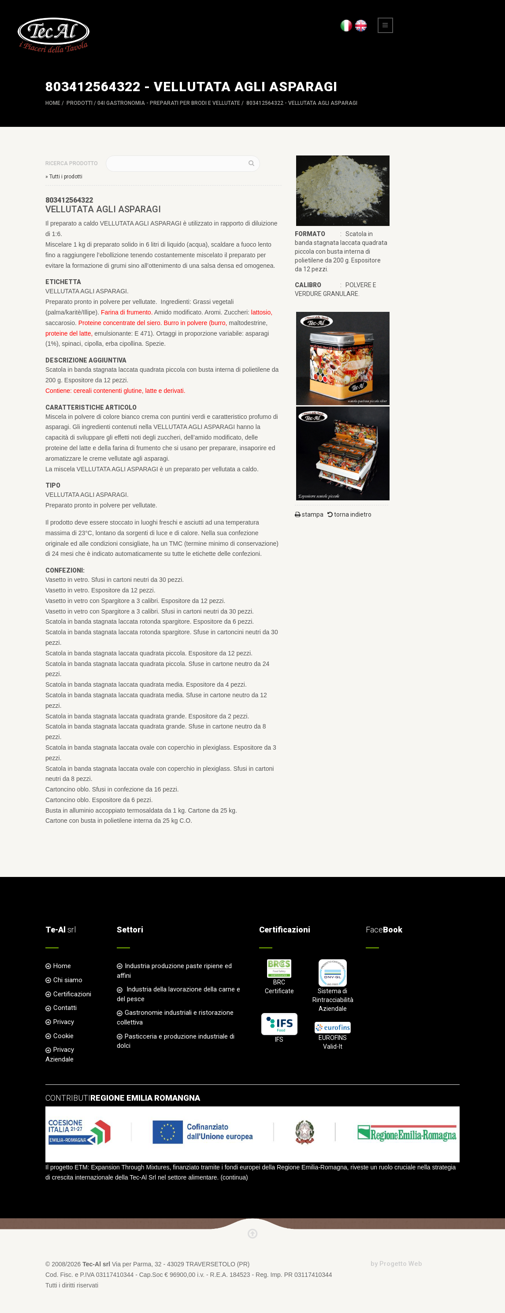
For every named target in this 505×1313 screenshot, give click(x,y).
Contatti (65, 1008)
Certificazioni (72, 994)
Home (52, 103)
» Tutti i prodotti (63, 177)
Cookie (63, 1036)
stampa (309, 514)
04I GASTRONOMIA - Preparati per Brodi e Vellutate (168, 103)
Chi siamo (67, 980)
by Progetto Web (396, 1264)
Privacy (63, 1022)
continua (234, 1177)
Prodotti (80, 103)
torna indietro (349, 514)
